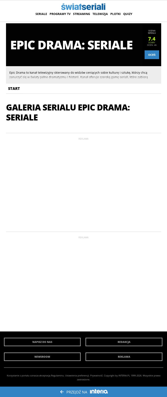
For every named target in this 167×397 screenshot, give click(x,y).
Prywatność (96, 375)
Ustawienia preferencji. (77, 375)
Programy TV (60, 14)
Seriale (41, 14)
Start (14, 88)
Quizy (127, 14)
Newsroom (42, 357)
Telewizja (100, 14)
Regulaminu (57, 375)
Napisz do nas (42, 342)
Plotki (115, 14)
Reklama (124, 357)
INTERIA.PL (124, 375)
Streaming (81, 14)
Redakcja (124, 342)
